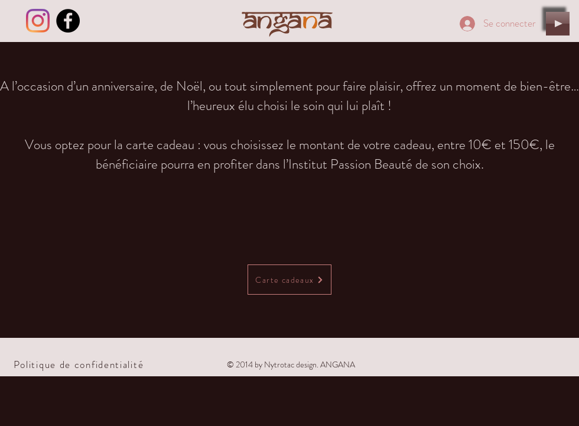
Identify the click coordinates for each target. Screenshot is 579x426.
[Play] (558, 24)
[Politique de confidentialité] (80, 364)
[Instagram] (38, 21)
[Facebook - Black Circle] (68, 21)
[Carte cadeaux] (289, 279)
